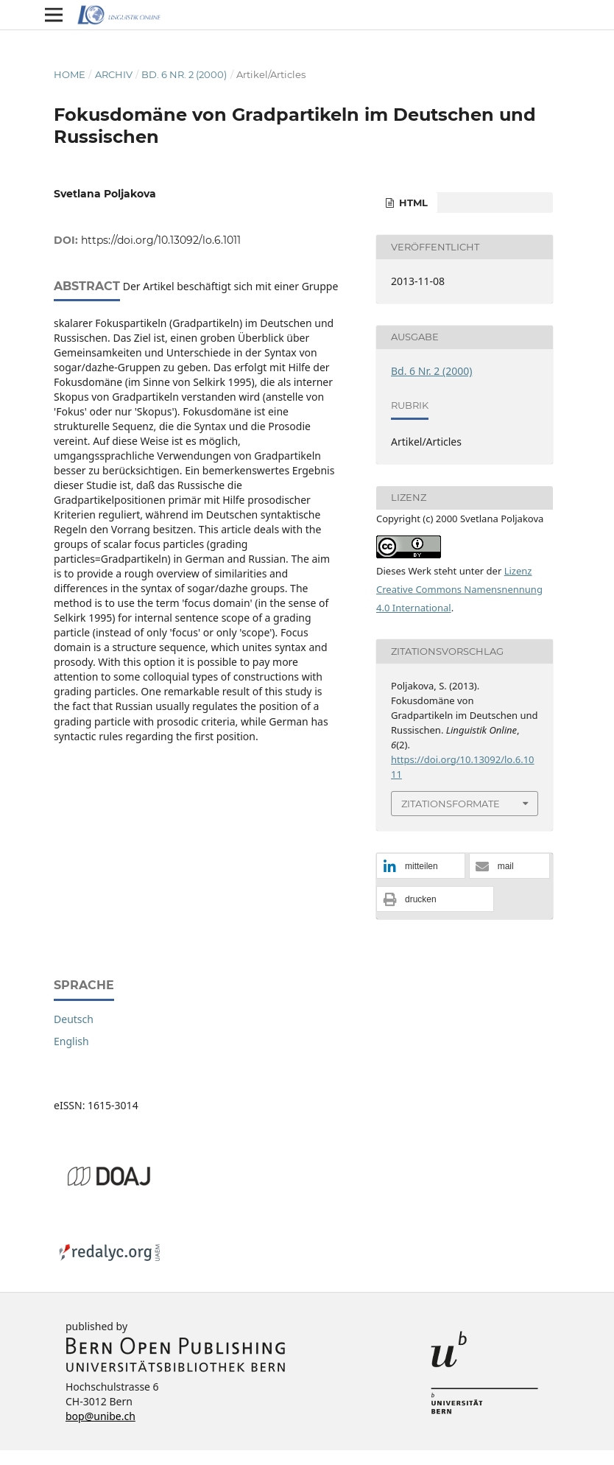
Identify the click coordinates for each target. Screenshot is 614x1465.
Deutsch (73, 1019)
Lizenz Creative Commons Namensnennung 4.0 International (459, 589)
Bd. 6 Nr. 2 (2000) (184, 74)
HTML (412, 202)
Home (69, 74)
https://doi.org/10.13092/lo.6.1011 (161, 240)
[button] (421, 866)
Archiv (114, 74)
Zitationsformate (450, 803)
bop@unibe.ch (100, 1416)
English (71, 1041)
